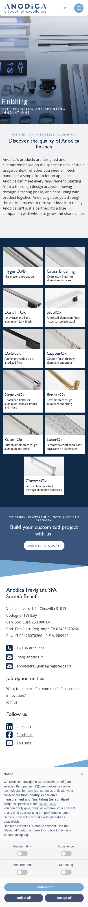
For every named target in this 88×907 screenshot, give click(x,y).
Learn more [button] (44, 887)
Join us (11, 702)
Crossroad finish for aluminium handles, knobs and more (20, 404)
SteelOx (54, 312)
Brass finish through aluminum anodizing (59, 402)
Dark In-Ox (15, 312)
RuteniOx (13, 439)
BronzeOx (56, 394)
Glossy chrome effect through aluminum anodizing (44, 488)
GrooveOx (14, 394)
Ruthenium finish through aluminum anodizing (20, 447)
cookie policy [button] (47, 804)
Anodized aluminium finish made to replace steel (63, 319)
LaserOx (55, 439)
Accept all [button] (64, 898)
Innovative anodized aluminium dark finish (18, 319)
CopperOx (57, 353)
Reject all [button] (24, 898)
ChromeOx (36, 480)
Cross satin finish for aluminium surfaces (60, 278)
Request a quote (44, 545)
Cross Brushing (61, 271)
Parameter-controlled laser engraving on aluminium (64, 447)
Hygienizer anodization (19, 277)
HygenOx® (15, 271)
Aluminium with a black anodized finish (19, 361)
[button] (82, 774)
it (66, 8)
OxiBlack (12, 353)
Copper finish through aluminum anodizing (61, 361)
